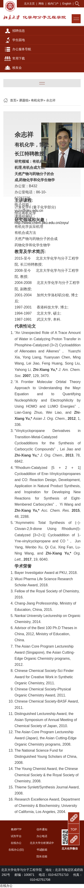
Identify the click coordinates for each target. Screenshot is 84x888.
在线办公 (16, 843)
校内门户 (53, 3)
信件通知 (42, 829)
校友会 (17, 67)
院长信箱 (42, 856)
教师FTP (16, 829)
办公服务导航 (21, 49)
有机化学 (37, 100)
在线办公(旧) (16, 849)
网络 (41, 3)
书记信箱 (42, 849)
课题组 (23, 100)
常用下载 (18, 58)
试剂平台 (16, 836)
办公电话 (42, 836)
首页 (13, 100)
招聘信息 (18, 30)
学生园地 (18, 40)
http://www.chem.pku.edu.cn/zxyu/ (42, 223)
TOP (74, 829)
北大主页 (29, 3)
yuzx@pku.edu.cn (29, 210)
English (66, 3)
